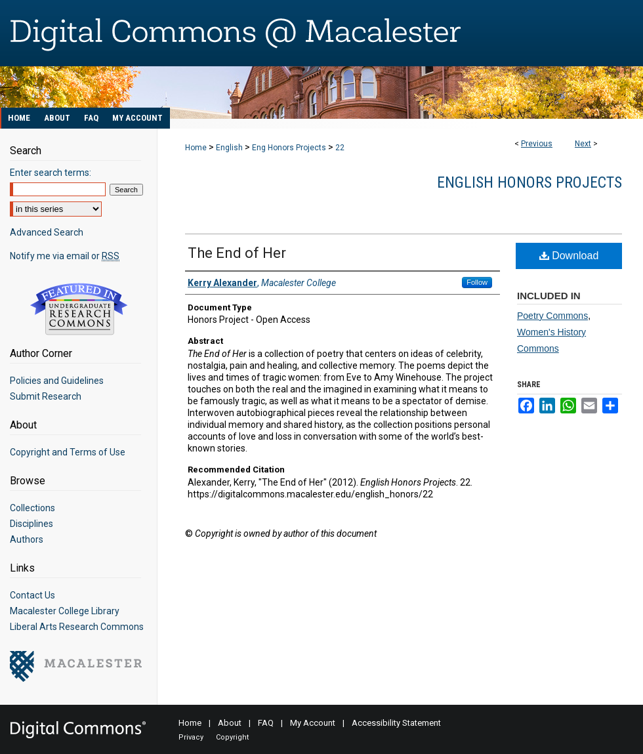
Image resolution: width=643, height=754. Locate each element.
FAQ (266, 723)
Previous (536, 143)
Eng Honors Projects (289, 147)
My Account (312, 723)
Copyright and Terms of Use (67, 452)
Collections (32, 508)
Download (569, 255)
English (229, 147)
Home (196, 147)
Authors (26, 539)
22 (339, 147)
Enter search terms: (50, 172)
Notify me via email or (64, 256)
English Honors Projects (529, 182)
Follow (477, 282)
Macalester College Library (64, 611)
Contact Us (32, 595)
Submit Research (45, 396)
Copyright (232, 737)
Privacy (190, 737)
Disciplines (31, 523)
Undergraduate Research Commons (78, 309)
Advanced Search (46, 232)
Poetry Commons (552, 315)
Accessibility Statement (396, 723)
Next (583, 143)
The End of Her (237, 253)
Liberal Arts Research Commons (77, 626)
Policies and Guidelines (57, 380)
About (229, 723)
